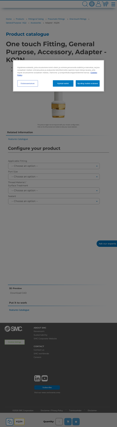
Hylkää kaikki (63, 83)
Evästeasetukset (28, 83)
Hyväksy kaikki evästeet (87, 83)
